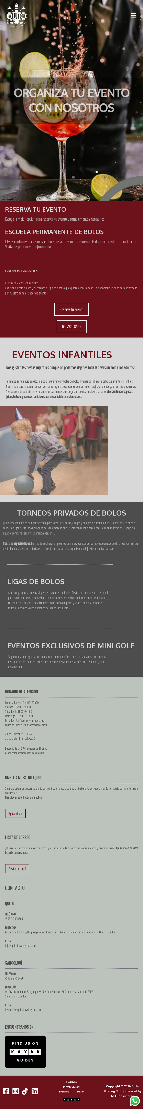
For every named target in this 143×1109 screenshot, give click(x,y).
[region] (71, 100)
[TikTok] (25, 1091)
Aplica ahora (15, 813)
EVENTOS (64, 1091)
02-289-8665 (71, 326)
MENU (80, 1091)
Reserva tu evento (72, 309)
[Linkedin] (34, 1091)
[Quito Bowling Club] (16, 15)
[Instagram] (15, 1091)
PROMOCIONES (71, 1087)
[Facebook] (6, 1091)
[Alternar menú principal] (133, 15)
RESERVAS (71, 1082)
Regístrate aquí (17, 869)
